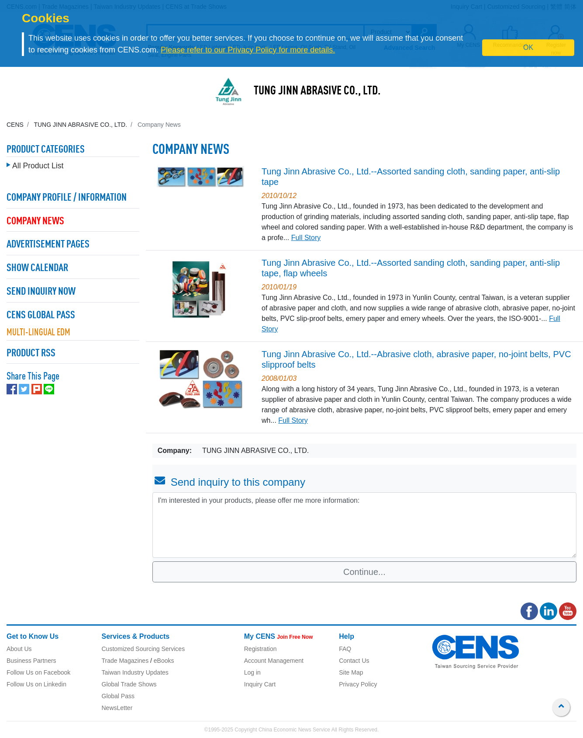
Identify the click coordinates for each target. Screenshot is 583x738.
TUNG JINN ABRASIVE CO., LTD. (317, 91)
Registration (260, 648)
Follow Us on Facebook (38, 672)
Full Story (306, 237)
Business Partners (31, 660)
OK (528, 47)
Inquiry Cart (260, 684)
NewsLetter (117, 707)
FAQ (345, 648)
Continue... (364, 572)
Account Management (274, 660)
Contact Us (354, 660)
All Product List (37, 163)
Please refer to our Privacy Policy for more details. (248, 49)
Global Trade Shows (129, 684)
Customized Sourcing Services (143, 648)
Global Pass (118, 696)
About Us (19, 648)
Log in (252, 672)
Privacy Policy (358, 684)
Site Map (351, 672)
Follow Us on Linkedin (36, 684)
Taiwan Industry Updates (135, 672)
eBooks (164, 660)
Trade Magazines (125, 660)
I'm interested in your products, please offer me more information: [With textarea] (364, 525)
